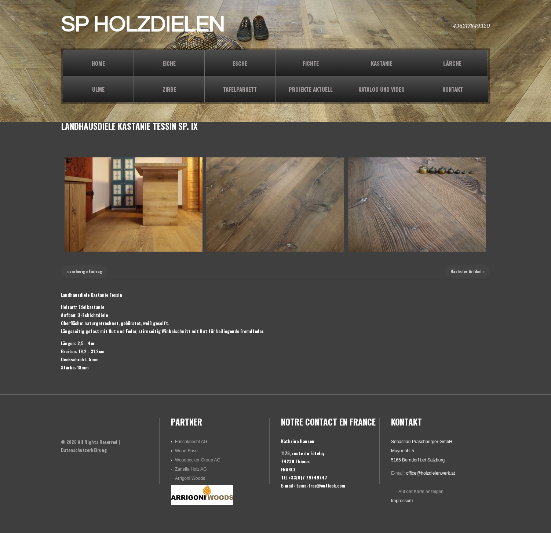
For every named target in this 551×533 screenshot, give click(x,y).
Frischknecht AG (191, 441)
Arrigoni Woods (190, 478)
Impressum (402, 500)
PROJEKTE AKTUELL (311, 89)
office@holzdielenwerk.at (430, 473)
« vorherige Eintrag (84, 271)
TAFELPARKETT (240, 89)
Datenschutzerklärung (84, 450)
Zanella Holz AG (191, 469)
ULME (98, 89)
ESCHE (240, 63)
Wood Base (186, 450)
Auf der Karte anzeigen (421, 491)
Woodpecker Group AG (197, 460)
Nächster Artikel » (467, 271)
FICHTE (311, 63)
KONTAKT (452, 89)
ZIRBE (169, 89)
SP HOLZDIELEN (143, 25)
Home (98, 63)
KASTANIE (381, 63)
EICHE (169, 63)
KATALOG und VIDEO (381, 89)
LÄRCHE (452, 63)
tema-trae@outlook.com (320, 485)
